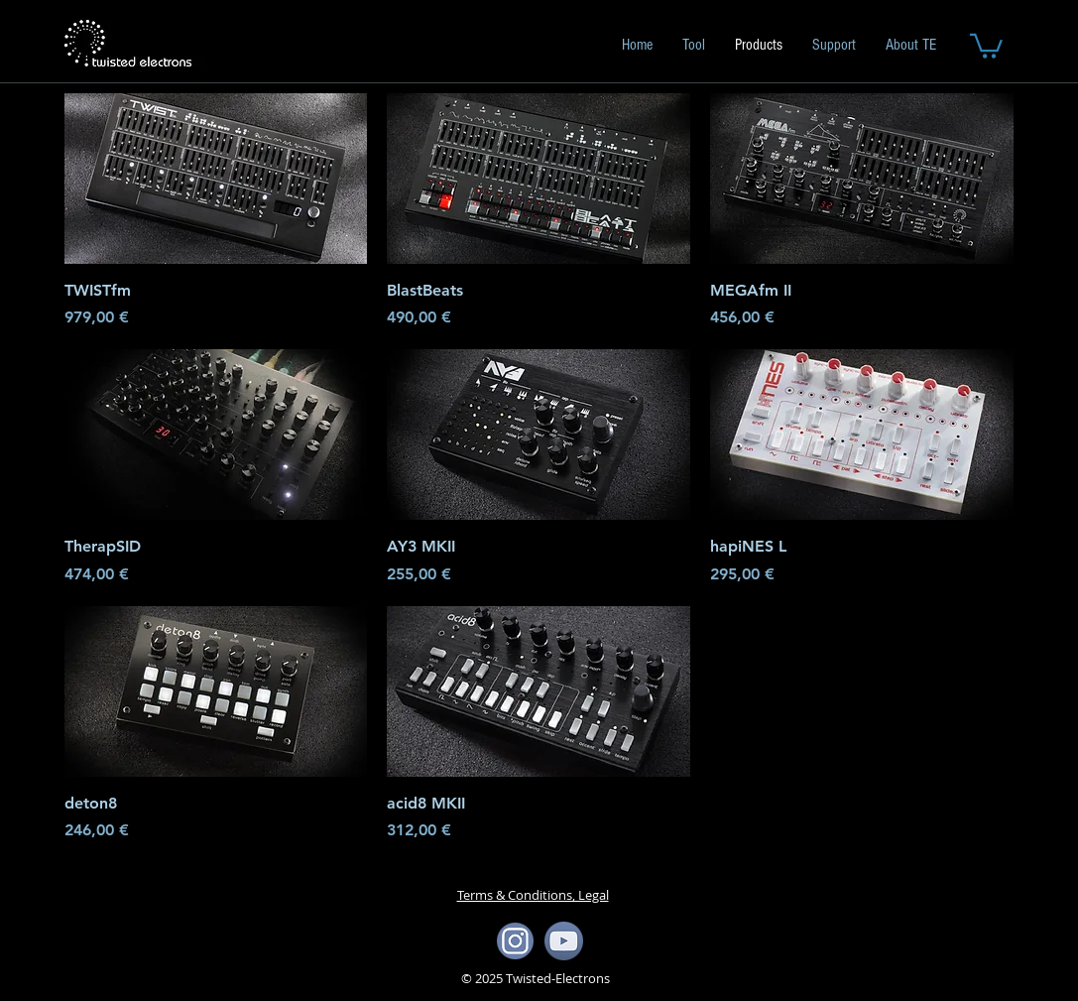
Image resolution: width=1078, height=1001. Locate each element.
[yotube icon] (563, 941)
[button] (986, 45)
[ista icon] (515, 941)
